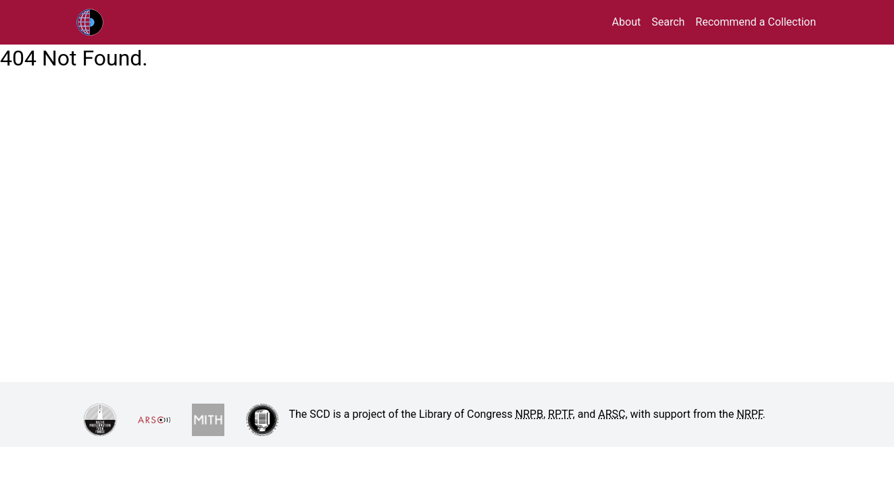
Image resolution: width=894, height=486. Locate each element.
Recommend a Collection (755, 22)
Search (668, 22)
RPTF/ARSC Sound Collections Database (118, 22)
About (626, 22)
